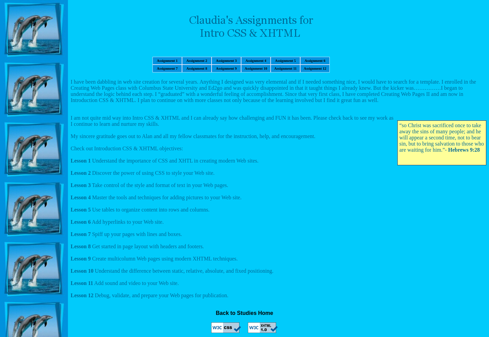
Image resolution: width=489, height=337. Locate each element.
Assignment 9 (226, 68)
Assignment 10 (255, 68)
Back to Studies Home (244, 313)
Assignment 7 (167, 68)
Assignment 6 (315, 61)
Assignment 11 (285, 68)
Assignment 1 (167, 61)
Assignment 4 (256, 61)
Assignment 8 (196, 68)
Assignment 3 (226, 61)
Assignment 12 (315, 68)
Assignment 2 (196, 61)
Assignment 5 (285, 61)
